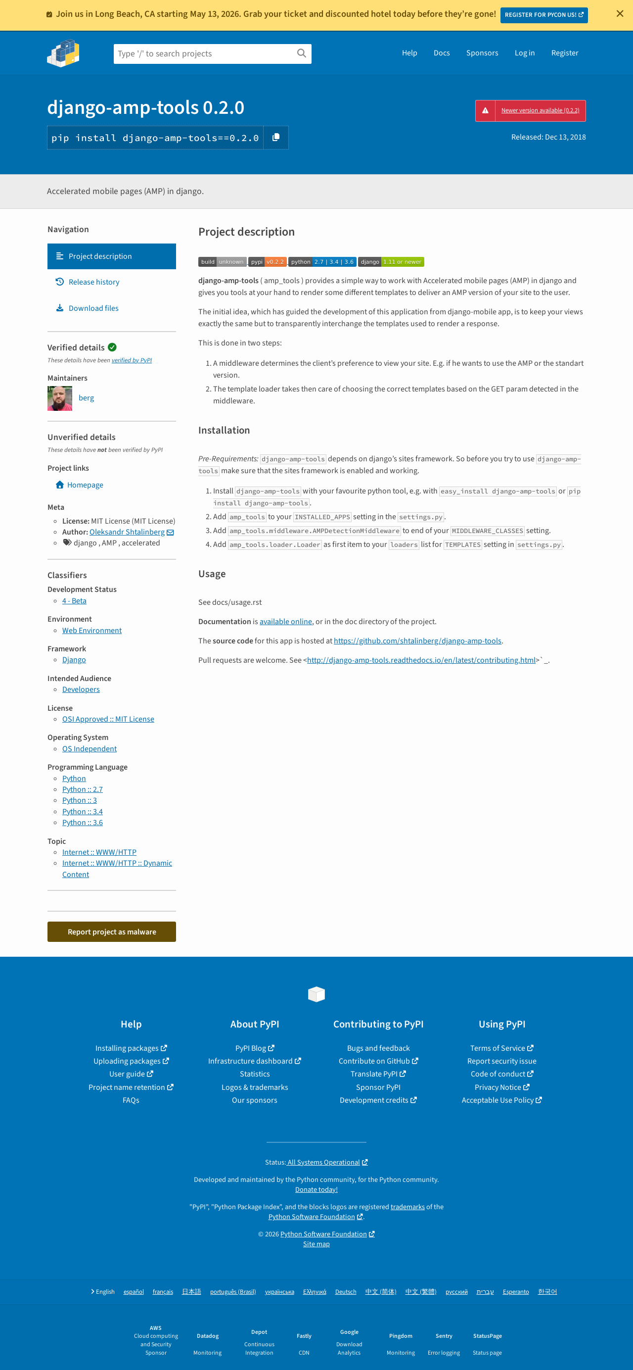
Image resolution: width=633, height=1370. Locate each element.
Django (74, 659)
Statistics (255, 1074)
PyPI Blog (250, 1048)
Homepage (79, 485)
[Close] (620, 13)
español (134, 1292)
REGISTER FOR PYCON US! (541, 14)
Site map (316, 1244)
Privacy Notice (498, 1087)
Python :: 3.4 (82, 811)
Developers (81, 689)
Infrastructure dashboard (250, 1061)
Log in (525, 53)
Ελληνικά (314, 1292)
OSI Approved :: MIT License (108, 719)
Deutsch (346, 1292)
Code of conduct (498, 1074)
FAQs (131, 1100)
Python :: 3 (79, 800)
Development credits (374, 1100)
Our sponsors (254, 1100)
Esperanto (516, 1292)
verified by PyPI (132, 360)
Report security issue (502, 1061)
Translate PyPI (374, 1074)
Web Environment (92, 630)
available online (286, 621)
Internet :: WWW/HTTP (99, 852)
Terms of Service (497, 1048)
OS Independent (89, 748)
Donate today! (316, 1189)
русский (457, 1292)
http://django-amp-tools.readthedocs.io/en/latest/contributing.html (421, 660)
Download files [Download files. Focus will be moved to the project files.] (87, 308)
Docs (442, 53)
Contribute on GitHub (374, 1061)
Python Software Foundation (312, 1217)
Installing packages (127, 1048)
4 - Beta (74, 600)
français (163, 1292)
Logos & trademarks (255, 1087)
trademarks (408, 1207)
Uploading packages (127, 1061)
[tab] (111, 256)
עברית (485, 1292)
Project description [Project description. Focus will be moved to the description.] (93, 256)
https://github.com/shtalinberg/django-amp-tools (417, 641)
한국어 (547, 1292)
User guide (127, 1074)
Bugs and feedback (378, 1048)
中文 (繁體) (421, 1292)
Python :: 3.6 (82, 822)
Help (409, 53)
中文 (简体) (381, 1292)
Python (74, 778)
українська (279, 1292)
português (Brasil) (233, 1292)
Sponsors (482, 53)
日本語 (191, 1292)
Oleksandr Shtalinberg (127, 532)
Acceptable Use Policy (498, 1100)
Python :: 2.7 (82, 789)
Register (565, 53)
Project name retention (127, 1087)
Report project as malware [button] (112, 932)
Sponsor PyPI (378, 1087)
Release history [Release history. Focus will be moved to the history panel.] (87, 282)
